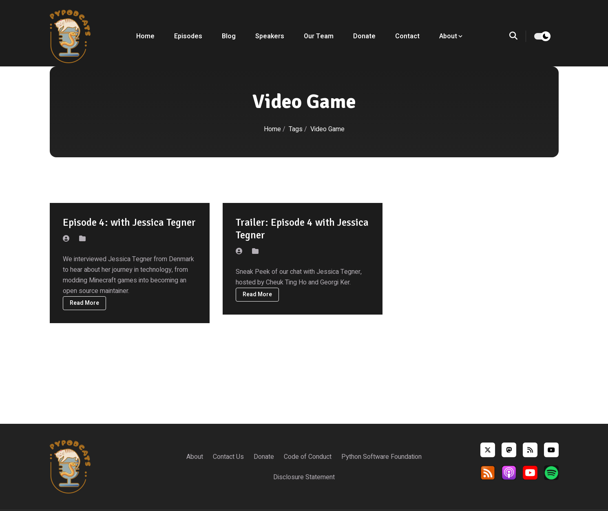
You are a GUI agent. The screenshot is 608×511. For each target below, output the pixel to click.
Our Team (319, 36)
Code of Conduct (308, 457)
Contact (407, 36)
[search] (517, 36)
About (194, 457)
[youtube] (551, 450)
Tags (296, 129)
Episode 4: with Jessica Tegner (129, 222)
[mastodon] (509, 450)
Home (145, 36)
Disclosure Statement (304, 477)
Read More (84, 303)
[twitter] (487, 450)
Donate (364, 36)
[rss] (530, 450)
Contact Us (228, 457)
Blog (229, 36)
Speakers (269, 36)
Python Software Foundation (381, 457)
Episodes (188, 36)
